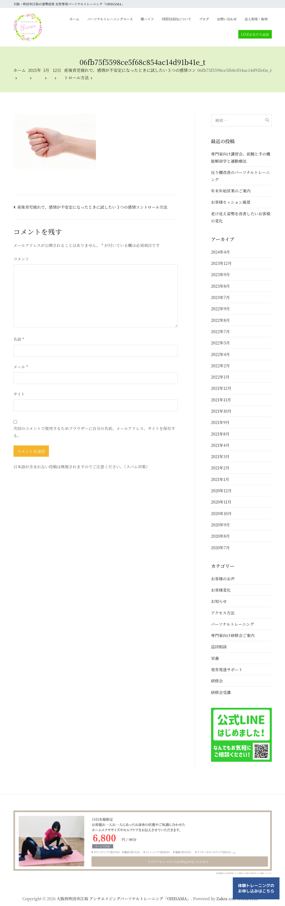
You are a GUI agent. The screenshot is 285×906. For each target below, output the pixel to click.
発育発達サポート (227, 669)
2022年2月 (220, 365)
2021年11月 (221, 399)
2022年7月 (220, 331)
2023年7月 (220, 297)
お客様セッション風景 (231, 202)
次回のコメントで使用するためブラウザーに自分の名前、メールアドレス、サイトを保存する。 (94, 431)
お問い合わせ (227, 19)
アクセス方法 (223, 613)
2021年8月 (220, 434)
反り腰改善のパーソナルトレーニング (240, 175)
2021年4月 (220, 445)
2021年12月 (221, 388)
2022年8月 (220, 320)
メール (20, 366)
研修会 (217, 681)
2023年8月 (220, 286)
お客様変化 (221, 590)
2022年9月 (220, 308)
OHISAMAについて (176, 19)
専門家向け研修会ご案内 (232, 635)
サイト (19, 394)
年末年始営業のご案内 (231, 191)
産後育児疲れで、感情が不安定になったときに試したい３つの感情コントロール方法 (92, 207)
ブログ (204, 19)
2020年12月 (221, 490)
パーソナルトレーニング (232, 624)
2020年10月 (221, 513)
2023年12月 (221, 263)
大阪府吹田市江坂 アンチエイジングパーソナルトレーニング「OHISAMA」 (124, 898)
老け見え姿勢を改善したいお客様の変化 (240, 217)
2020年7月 (220, 547)
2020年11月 (221, 502)
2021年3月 (220, 456)
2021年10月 (221, 411)
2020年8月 (220, 536)
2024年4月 (220, 252)
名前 (18, 339)
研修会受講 (221, 692)
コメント (21, 259)
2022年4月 (220, 354)
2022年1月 (220, 377)
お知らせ (219, 601)
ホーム (74, 19)
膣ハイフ (147, 19)
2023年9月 (220, 274)
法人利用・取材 (256, 19)
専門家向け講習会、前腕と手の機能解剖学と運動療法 (240, 157)
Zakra (221, 898)
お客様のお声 (223, 578)
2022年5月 (220, 342)
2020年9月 (220, 524)
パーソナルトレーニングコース (110, 19)
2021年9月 (220, 422)
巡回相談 (219, 646)
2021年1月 (220, 479)
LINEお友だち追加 (255, 34)
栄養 (215, 658)
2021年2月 (220, 467)
